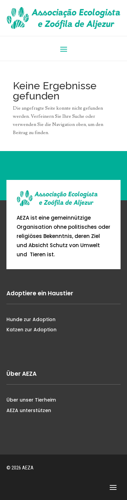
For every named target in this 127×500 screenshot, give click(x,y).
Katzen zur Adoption (31, 329)
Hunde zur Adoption (31, 319)
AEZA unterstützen (28, 410)
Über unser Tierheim (31, 399)
